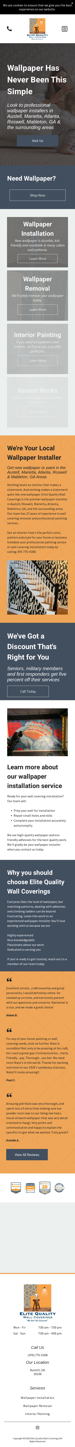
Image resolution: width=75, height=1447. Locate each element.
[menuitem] (37, 1398)
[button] (65, 29)
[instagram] (37, 1428)
